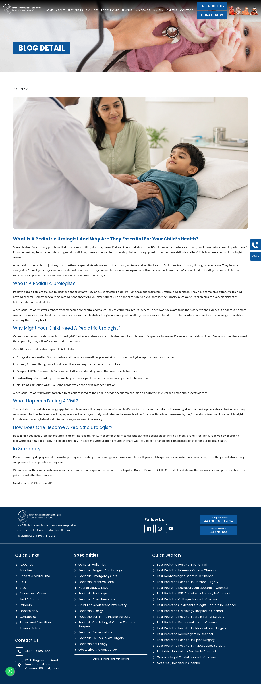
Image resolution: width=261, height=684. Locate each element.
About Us (26, 555)
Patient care (110, 10)
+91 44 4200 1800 (37, 642)
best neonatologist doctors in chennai (185, 566)
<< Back (20, 89)
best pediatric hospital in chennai (182, 555)
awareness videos (33, 584)
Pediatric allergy (90, 601)
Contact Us (28, 607)
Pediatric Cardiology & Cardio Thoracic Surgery (107, 615)
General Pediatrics (92, 555)
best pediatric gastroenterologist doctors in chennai (196, 595)
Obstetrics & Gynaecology (98, 640)
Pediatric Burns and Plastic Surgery (104, 607)
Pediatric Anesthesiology (96, 589)
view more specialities (111, 649)
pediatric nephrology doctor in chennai (186, 642)
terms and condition (35, 613)
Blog (23, 578)
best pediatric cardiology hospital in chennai (190, 601)
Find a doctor (30, 589)
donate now (29, 601)
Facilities (92, 10)
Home (49, 10)
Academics (142, 10)
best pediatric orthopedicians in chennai (187, 589)
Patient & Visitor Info (35, 566)
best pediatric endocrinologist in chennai (187, 613)
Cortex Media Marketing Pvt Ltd (224, 677)
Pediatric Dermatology (95, 622)
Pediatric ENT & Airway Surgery (101, 628)
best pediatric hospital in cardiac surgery (187, 572)
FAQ (23, 572)
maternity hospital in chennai (178, 653)
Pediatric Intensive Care (96, 572)
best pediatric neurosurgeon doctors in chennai (192, 578)
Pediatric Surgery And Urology (100, 560)
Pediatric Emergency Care (98, 566)
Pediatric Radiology (92, 584)
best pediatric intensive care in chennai (186, 560)
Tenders (127, 10)
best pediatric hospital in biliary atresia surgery (192, 618)
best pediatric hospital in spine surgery (186, 630)
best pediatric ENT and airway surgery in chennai (193, 584)
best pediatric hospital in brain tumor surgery (191, 607)
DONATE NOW (212, 15)
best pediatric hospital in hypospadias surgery (191, 636)
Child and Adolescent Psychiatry (102, 595)
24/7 (255, 256)
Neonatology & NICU (93, 578)
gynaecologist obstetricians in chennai (186, 647)
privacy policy (30, 618)
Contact (186, 10)
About (60, 10)
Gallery (158, 10)
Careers (171, 10)
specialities (75, 10)
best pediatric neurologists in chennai (185, 624)
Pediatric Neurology (92, 634)
